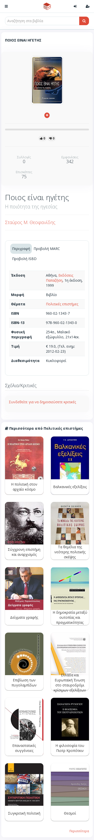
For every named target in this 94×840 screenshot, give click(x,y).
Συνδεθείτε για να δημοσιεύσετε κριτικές (42, 401)
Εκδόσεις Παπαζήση (59, 278)
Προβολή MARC (47, 248)
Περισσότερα (79, 831)
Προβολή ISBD (24, 258)
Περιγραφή (21, 248)
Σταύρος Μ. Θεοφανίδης (30, 222)
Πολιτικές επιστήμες (62, 304)
